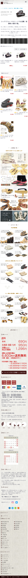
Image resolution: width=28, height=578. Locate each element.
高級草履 (17, 527)
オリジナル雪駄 (5, 531)
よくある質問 (5, 560)
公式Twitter (4, 571)
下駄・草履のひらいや (18, 576)
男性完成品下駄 (5, 521)
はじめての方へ (5, 555)
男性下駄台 (4, 523)
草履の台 (17, 529)
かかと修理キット (6, 547)
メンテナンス (5, 558)
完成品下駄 (10, 8)
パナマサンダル (5, 540)
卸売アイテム (5, 544)
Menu (26, 1)
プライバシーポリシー (7, 566)
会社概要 (4, 562)
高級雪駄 (4, 527)
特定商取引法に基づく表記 (8, 568)
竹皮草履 (4, 536)
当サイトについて (6, 564)
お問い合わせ (5, 569)
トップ (1, 8)
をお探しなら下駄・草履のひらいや (10, 3)
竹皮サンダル (5, 542)
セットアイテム (5, 545)
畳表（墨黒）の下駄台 (18, 8)
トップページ (5, 515)
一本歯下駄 (4, 534)
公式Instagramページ (6, 573)
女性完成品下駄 (18, 521)
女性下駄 (5, 8)
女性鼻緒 (17, 525)
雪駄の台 (4, 532)
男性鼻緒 (4, 525)
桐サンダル (4, 538)
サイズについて (5, 556)
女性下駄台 (17, 523)
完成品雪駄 (4, 529)
